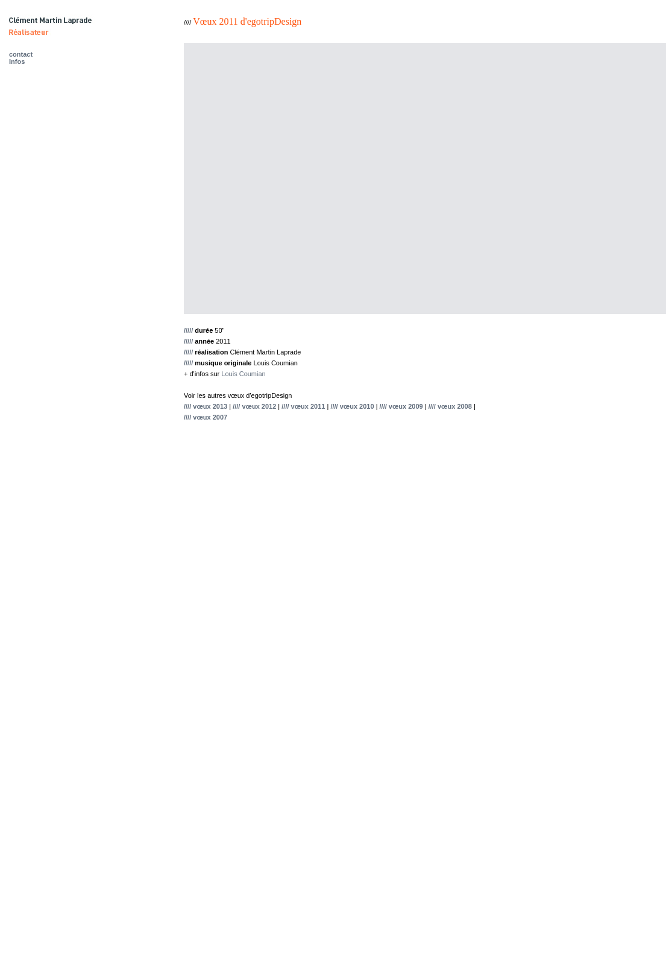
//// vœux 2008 (450, 406)
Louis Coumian (243, 373)
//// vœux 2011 (303, 406)
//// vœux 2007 (205, 417)
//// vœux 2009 (401, 406)
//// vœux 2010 (352, 406)
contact (21, 54)
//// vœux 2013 (205, 406)
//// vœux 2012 (254, 406)
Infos (17, 61)
